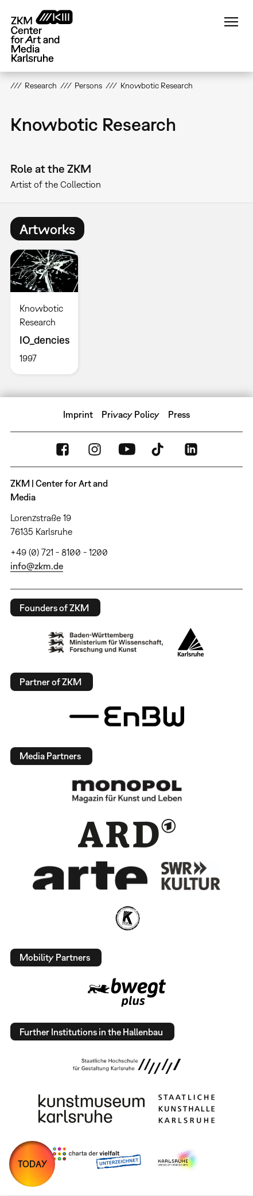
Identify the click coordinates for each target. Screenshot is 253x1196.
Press (179, 414)
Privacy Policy (130, 414)
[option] (48, 312)
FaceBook (62, 449)
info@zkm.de (36, 566)
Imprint (78, 414)
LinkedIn (191, 449)
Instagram (94, 449)
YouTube (126, 449)
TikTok (158, 449)
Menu (231, 21)
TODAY (32, 1164)
